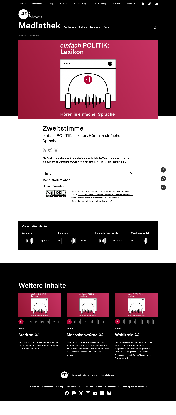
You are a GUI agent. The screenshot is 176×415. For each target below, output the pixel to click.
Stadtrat (25, 331)
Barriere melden (112, 391)
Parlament (63, 229)
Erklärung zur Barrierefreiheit (134, 391)
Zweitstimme (34, 36)
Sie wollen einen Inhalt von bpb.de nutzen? (92, 197)
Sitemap (59, 391)
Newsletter (71, 391)
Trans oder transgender (107, 229)
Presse (99, 391)
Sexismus (27, 229)
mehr (131, 4)
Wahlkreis (124, 331)
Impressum (34, 391)
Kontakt (89, 391)
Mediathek (22, 36)
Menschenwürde (82, 331)
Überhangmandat (140, 229)
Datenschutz (47, 391)
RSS (81, 391)
